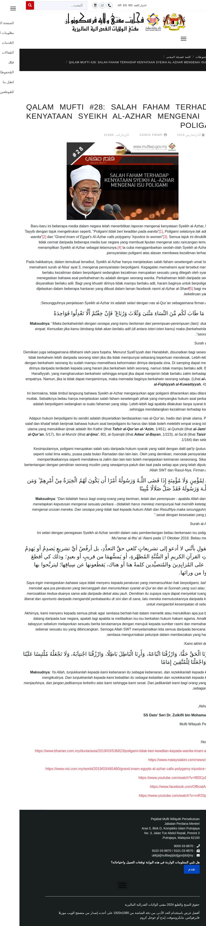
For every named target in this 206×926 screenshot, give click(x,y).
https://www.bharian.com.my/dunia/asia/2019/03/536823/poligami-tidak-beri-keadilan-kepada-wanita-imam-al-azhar (106, 751)
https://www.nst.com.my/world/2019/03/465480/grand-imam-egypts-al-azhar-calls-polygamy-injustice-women (112, 769)
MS (111, 5)
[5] (172, 289)
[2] (25, 237)
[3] (146, 237)
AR (100, 5)
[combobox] (41, 5)
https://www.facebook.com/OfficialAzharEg (164, 787)
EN (105, 5)
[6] (201, 604)
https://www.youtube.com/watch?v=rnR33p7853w (158, 795)
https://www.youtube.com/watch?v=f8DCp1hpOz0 (158, 778)
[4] (100, 247)
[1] (141, 231)
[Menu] (103, 38)
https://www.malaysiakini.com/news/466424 (163, 760)
